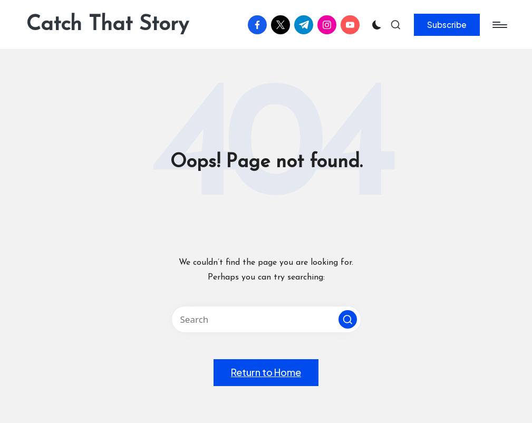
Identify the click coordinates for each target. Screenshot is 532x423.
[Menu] (499, 24)
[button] (447, 25)
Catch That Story (107, 24)
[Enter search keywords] (266, 319)
